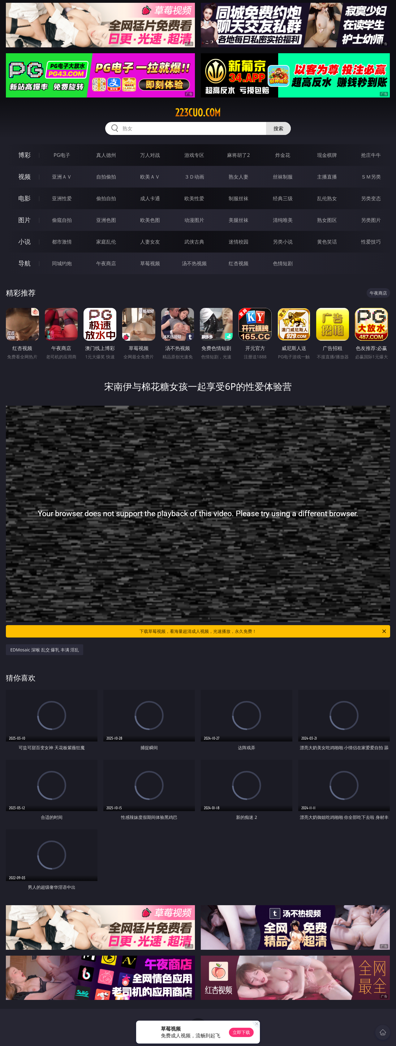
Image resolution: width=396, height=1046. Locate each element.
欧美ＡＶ (150, 176)
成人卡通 (150, 198)
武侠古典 (194, 241)
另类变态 (371, 198)
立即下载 (241, 1032)
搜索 (278, 128)
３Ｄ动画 (194, 176)
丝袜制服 (283, 176)
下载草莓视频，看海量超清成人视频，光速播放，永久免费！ (263, 631)
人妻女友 (150, 241)
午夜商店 (106, 263)
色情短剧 (283, 263)
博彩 (24, 155)
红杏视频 (238, 263)
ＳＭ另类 (371, 176)
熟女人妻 (238, 176)
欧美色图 (150, 220)
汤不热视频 (194, 263)
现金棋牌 (327, 155)
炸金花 (282, 155)
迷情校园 (238, 241)
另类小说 (283, 241)
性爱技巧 (371, 241)
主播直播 (327, 176)
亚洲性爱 (62, 198)
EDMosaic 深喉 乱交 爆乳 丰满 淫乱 (44, 650)
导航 (24, 263)
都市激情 (62, 241)
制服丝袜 (238, 198)
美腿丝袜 (238, 220)
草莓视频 (150, 263)
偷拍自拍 (106, 198)
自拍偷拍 (106, 176)
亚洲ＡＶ (62, 176)
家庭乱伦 (106, 241)
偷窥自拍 (62, 220)
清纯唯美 (283, 220)
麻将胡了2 (238, 155)
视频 (24, 176)
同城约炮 (62, 263)
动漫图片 (194, 220)
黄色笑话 (327, 241)
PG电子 (62, 155)
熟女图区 (327, 220)
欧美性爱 (194, 198)
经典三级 (283, 198)
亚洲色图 (106, 220)
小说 (24, 241)
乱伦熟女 (327, 198)
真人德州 (106, 155)
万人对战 (150, 155)
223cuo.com (198, 112)
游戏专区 (194, 155)
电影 (24, 198)
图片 (24, 220)
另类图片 (371, 220)
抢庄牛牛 (371, 155)
